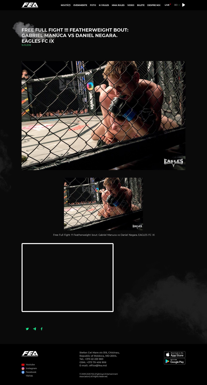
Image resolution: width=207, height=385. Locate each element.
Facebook (31, 372)
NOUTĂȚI (66, 5)
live (167, 5)
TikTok (29, 376)
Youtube (30, 364)
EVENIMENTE (80, 5)
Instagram (31, 368)
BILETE (140, 5)
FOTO (93, 5)
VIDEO (130, 5)
